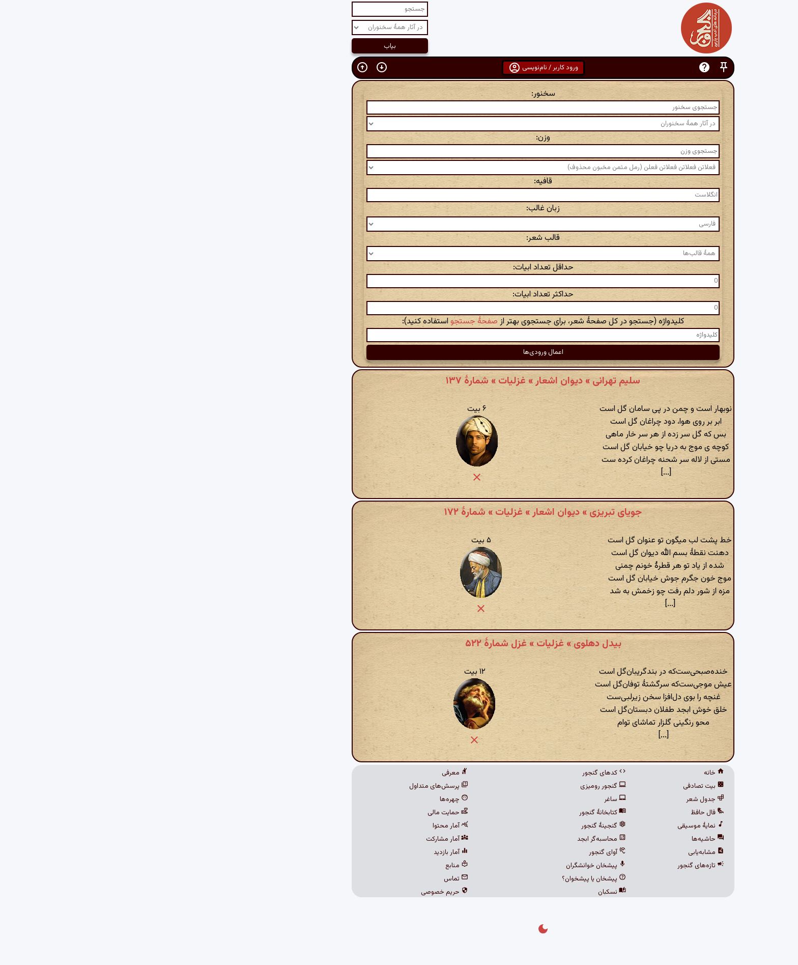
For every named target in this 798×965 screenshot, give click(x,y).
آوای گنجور (463, 852)
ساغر (471, 799)
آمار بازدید (307, 852)
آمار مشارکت (303, 839)
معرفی (311, 773)
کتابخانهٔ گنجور (458, 813)
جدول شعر (561, 799)
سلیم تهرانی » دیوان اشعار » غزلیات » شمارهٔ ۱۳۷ (399, 381)
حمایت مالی (303, 813)
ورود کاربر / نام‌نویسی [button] (399, 68)
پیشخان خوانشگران (452, 866)
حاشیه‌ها (564, 839)
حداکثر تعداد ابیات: (399, 294)
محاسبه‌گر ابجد (457, 839)
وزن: (399, 137)
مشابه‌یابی (562, 852)
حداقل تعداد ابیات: (399, 267)
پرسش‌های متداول (294, 786)
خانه (570, 773)
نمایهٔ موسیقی (556, 826)
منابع (312, 866)
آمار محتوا (306, 826)
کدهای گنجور (460, 773)
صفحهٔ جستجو (330, 321)
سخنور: (399, 94)
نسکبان (468, 892)
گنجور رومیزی (459, 786)
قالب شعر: (399, 238)
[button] (579, 67)
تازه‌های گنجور (556, 866)
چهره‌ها (310, 799)
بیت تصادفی (559, 786)
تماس (312, 879)
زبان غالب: (399, 208)
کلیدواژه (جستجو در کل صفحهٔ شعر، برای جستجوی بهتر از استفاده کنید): (399, 321)
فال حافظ (563, 813)
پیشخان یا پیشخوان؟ (450, 879)
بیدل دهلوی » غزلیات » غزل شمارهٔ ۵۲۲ (399, 643)
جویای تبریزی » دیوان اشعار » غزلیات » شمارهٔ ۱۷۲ (399, 512)
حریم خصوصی (300, 892)
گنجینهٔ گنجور (459, 826)
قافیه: (399, 181)
